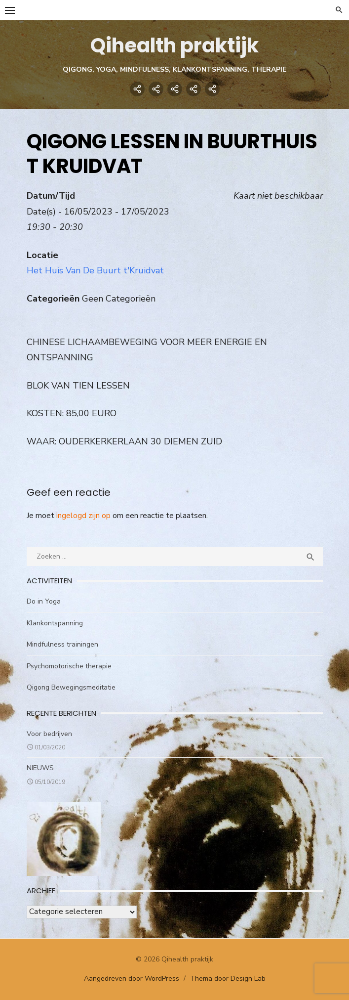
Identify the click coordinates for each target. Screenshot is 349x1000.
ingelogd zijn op (83, 515)
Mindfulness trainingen (62, 644)
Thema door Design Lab (228, 978)
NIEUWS (40, 768)
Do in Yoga (44, 601)
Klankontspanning (55, 623)
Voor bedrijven (49, 734)
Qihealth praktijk (174, 45)
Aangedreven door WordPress (131, 978)
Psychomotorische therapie (69, 666)
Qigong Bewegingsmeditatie (71, 687)
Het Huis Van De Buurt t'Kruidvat (95, 270)
